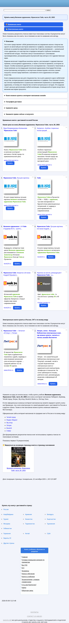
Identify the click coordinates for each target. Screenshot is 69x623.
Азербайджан (8, 514)
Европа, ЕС (7, 538)
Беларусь (50, 514)
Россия (6, 509)
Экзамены (25, 571)
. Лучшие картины (16, 178)
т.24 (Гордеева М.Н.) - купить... (14, 227)
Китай (27, 533)
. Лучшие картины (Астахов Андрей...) (50, 227)
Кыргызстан (51, 519)
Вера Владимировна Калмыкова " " (15, 129)
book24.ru (7, 264)
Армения (28, 514)
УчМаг (8, 431)
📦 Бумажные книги (13, 24)
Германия (7, 533)
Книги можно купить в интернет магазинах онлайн (26, 95)
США (48, 533)
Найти (24, 588)
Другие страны (8, 543)
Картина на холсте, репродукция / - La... (49, 274)
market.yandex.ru (44, 303)
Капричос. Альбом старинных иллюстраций (48, 129)
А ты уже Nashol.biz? (29, 585)
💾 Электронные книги (14, 29)
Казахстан (28, 519)
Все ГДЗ (24, 565)
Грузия (5, 519)
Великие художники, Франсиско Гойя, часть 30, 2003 (18, 469)
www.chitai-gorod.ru (11, 160)
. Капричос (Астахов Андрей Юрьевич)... (16, 274)
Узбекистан (7, 528)
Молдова (6, 524)
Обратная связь (27, 590)
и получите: (20, 114)
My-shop (9, 423)
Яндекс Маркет (11, 420)
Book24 (9, 428)
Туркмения (51, 524)
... (32, 127)
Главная (25, 557)
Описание (10, 41)
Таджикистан (30, 524)
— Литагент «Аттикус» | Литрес (14, 332)
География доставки (14, 102)
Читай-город (11, 417)
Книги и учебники (28, 577)
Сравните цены (12, 108)
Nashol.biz (7, 620)
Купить (10, 163)
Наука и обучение (28, 574)
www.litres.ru (8, 370)
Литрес (9, 425)
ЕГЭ (23, 568)
